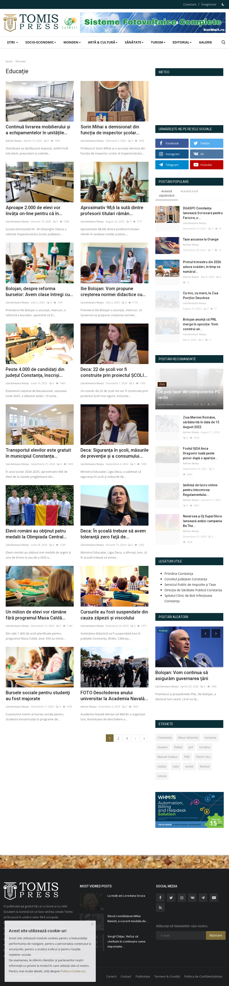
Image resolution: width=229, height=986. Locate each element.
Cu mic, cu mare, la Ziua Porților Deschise (200, 295)
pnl (191, 747)
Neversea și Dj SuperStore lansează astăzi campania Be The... (202, 521)
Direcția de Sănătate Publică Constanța (193, 590)
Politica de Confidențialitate (203, 976)
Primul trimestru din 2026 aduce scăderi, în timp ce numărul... (202, 266)
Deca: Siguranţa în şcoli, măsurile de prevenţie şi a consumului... (114, 453)
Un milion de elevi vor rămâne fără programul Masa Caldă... (36, 615)
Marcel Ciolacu (168, 757)
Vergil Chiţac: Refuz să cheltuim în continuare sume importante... (126, 941)
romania (210, 737)
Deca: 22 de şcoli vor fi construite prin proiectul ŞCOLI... (114, 372)
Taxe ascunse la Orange (201, 239)
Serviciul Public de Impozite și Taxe (190, 584)
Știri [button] (12, 42)
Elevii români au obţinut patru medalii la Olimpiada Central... (36, 534)
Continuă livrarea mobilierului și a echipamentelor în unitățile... (38, 129)
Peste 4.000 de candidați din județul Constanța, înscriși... (35, 372)
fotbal (178, 747)
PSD (187, 757)
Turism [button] (158, 42)
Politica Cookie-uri (73, 971)
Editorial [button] (182, 42)
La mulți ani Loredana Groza (126, 895)
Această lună (189, 191)
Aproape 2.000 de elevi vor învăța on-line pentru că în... (34, 210)
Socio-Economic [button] (40, 42)
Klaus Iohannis (188, 737)
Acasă (9, 61)
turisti (189, 766)
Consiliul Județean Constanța (185, 579)
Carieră (111, 976)
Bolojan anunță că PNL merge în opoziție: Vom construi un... (200, 324)
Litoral (162, 776)
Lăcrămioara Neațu (92, 140)
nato (176, 766)
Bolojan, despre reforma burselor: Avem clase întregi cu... (39, 291)
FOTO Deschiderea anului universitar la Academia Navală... (114, 695)
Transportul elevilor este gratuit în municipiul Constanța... (38, 453)
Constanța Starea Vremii (189, 99)
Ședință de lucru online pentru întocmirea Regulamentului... (200, 490)
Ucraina (204, 747)
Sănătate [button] (134, 42)
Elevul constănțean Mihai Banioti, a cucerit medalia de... (127, 918)
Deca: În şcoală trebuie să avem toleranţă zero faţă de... (113, 534)
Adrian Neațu (14, 140)
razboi (162, 766)
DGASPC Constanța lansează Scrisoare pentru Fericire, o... (203, 213)
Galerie (205, 42)
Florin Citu (203, 757)
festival (205, 766)
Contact (126, 976)
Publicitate (142, 976)
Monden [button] (72, 42)
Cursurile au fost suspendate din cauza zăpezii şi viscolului (114, 615)
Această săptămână (166, 193)
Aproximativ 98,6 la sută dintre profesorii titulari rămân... (112, 210)
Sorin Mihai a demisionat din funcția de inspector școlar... (110, 129)
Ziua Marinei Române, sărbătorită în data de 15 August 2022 (201, 422)
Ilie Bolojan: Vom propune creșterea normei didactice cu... (113, 291)
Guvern (163, 747)
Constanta (165, 737)
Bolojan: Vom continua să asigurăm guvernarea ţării (181, 675)
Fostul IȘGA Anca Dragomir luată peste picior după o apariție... (200, 453)
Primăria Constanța (178, 573)
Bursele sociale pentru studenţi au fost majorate (38, 695)
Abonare (215, 935)
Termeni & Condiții (167, 976)
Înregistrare (208, 4)
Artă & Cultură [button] (102, 42)
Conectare (189, 4)
